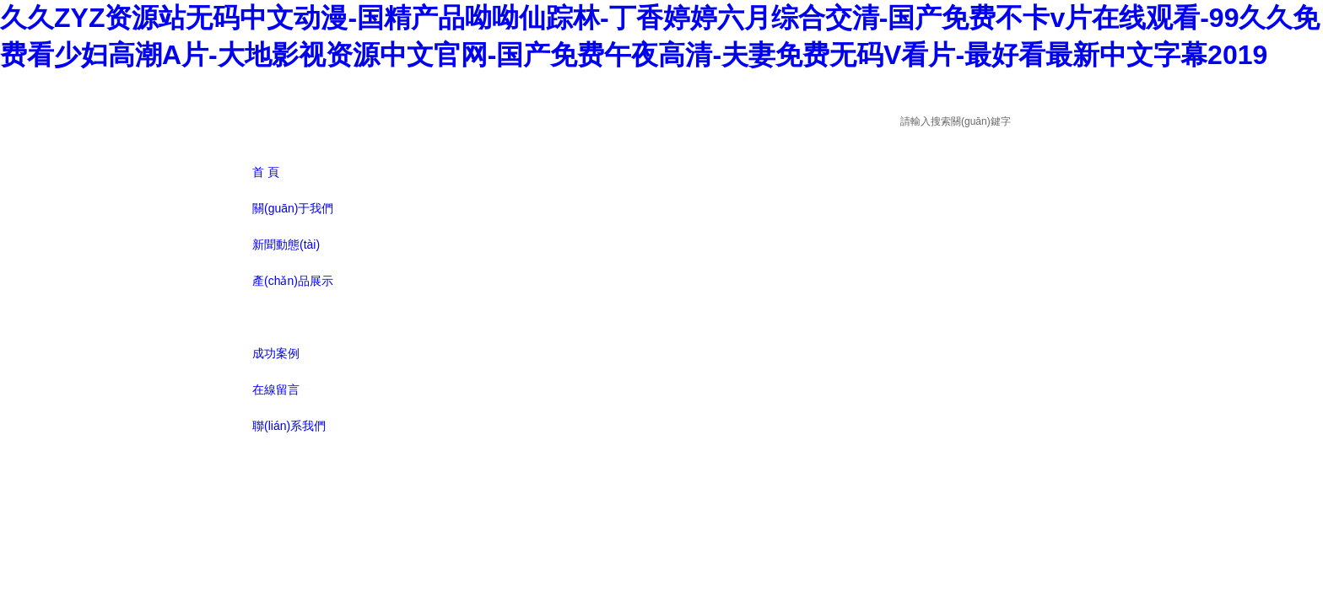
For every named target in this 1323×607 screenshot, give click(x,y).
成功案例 (276, 353)
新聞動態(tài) (286, 244)
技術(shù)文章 (289, 317)
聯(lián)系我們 (289, 425)
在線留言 (276, 389)
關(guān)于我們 (292, 208)
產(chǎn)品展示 (292, 280)
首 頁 (265, 172)
